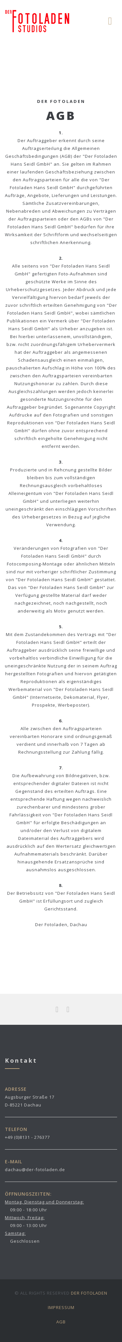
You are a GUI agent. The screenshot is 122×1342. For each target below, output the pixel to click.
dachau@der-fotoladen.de (35, 1169)
